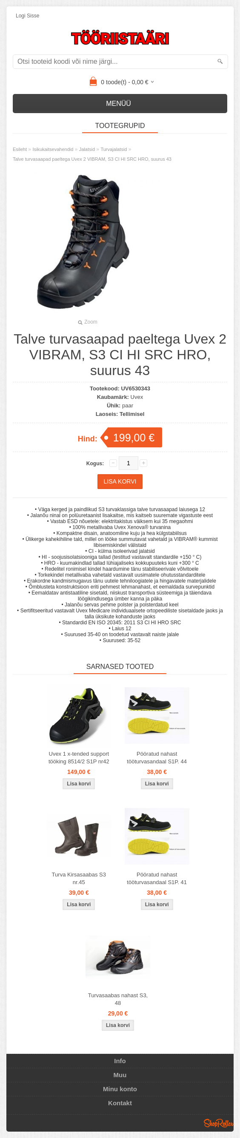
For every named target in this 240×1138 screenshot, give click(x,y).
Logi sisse (27, 16)
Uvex (137, 397)
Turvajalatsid (113, 149)
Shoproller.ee (219, 1123)
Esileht (20, 149)
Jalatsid (87, 149)
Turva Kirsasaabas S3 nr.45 (79, 878)
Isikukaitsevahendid (52, 149)
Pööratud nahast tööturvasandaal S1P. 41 (157, 878)
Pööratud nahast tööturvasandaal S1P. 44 (157, 758)
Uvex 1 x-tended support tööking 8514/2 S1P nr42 (79, 758)
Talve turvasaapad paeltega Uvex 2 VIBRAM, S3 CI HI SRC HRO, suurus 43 (92, 159)
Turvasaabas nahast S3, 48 (118, 999)
